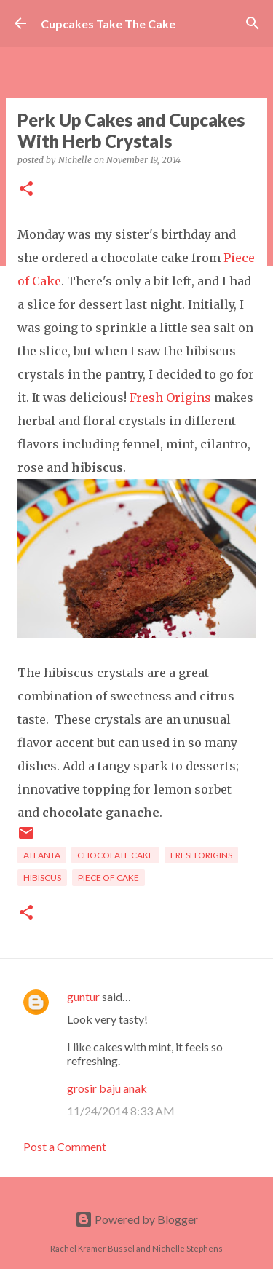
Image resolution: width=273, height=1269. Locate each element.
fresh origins (201, 855)
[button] (26, 189)
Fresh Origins (170, 397)
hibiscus (42, 877)
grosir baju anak (107, 1088)
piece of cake (108, 877)
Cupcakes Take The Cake (108, 24)
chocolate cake (115, 855)
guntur (83, 996)
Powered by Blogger (136, 1219)
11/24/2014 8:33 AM (121, 1111)
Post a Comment (64, 1146)
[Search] (252, 23)
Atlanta (41, 855)
